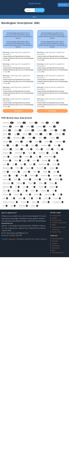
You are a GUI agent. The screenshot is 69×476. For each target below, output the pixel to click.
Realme (7, 126)
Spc (23, 164)
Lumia (55, 164)
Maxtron (7, 149)
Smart (49, 149)
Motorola (60, 142)
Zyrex (6, 191)
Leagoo (53, 168)
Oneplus (54, 138)
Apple (38, 134)
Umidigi (46, 160)
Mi (63, 130)
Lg (17, 134)
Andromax (20, 153)
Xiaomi (33, 123)
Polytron (7, 153)
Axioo (26, 172)
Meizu (31, 138)
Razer (47, 179)
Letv (28, 194)
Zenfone (29, 130)
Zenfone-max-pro (10, 202)
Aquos (29, 168)
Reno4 (42, 183)
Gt (14, 164)
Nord (37, 179)
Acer (36, 160)
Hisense (7, 194)
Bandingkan (63, 5)
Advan (7, 134)
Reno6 (45, 202)
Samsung (8, 123)
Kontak (54, 218)
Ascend (57, 176)
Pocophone (58, 202)
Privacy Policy (56, 220)
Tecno (42, 138)
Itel (26, 160)
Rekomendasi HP (57, 239)
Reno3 (35, 202)
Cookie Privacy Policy (59, 222)
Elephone (7, 187)
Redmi (19, 126)
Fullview (45, 191)
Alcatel (27, 179)
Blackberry (19, 138)
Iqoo (32, 164)
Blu (13, 206)
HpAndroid (34, 3)
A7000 (37, 194)
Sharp (39, 149)
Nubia (48, 142)
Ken (25, 187)
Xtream (18, 194)
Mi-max (25, 202)
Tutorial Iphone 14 (57, 252)
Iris (56, 160)
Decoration (56, 248)
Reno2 (32, 183)
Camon (7, 179)
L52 (5, 198)
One (38, 157)
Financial (55, 241)
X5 (60, 194)
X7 (30, 198)
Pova (60, 149)
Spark (31, 153)
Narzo (19, 149)
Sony (17, 130)
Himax (28, 157)
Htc (15, 145)
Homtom (45, 176)
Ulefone (54, 187)
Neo (24, 176)
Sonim (34, 191)
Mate (24, 145)
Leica (47, 198)
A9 (5, 206)
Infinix (30, 126)
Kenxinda (23, 206)
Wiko (36, 172)
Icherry (16, 172)
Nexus (21, 198)
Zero (57, 145)
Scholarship (56, 246)
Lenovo (42, 130)
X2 (17, 187)
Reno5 (34, 176)
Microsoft (41, 168)
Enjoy (16, 191)
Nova (6, 157)
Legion (7, 176)
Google (7, 142)
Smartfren (43, 153)
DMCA (54, 225)
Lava (55, 153)
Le (54, 191)
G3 (38, 198)
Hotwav (7, 160)
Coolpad (17, 157)
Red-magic (8, 183)
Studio (53, 183)
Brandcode (44, 164)
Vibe (29, 149)
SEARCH (39, 10)
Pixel (38, 142)
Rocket (42, 187)
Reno (17, 160)
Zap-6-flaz (49, 194)
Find (6, 145)
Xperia (7, 130)
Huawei (41, 126)
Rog (34, 145)
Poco (6, 138)
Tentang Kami (56, 216)
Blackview (7, 168)
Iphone (27, 134)
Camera (54, 243)
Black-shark (49, 157)
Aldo (17, 179)
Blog (53, 250)
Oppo (45, 123)
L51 (25, 191)
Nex (56, 172)
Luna (6, 164)
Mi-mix (57, 198)
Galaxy (21, 123)
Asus (52, 126)
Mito (6, 172)
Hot (49, 134)
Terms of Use (56, 232)
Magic (46, 172)
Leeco (34, 206)
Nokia (53, 130)
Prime (19, 168)
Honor (19, 142)
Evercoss (60, 134)
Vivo (55, 123)
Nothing (21, 183)
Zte (29, 142)
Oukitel (58, 179)
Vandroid (45, 145)
